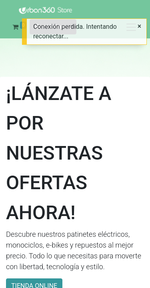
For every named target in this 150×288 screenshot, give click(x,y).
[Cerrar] (139, 26)
